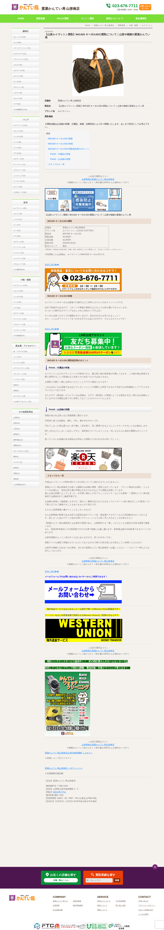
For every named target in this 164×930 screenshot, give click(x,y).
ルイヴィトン (147, 25)
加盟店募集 (77, 901)
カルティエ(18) (19, 70)
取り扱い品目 (121, 905)
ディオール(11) (19, 181)
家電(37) (16, 434)
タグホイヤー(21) (19, 54)
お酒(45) (16, 417)
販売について (102, 905)
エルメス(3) (17, 98)
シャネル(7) (17, 219)
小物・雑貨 (133, 25)
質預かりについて (115, 18)
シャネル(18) (18, 136)
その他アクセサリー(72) (22, 402)
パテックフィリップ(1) (21, 48)
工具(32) (16, 429)
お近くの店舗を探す (145, 910)
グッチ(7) (16, 225)
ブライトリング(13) (20, 59)
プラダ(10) (17, 153)
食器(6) (16, 479)
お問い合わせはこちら (145, 7)
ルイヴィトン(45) (19, 208)
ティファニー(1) (19, 164)
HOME (21, 18)
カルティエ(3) (18, 159)
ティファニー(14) (19, 319)
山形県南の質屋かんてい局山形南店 (98, 179)
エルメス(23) (18, 291)
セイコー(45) (18, 76)
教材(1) (16, 456)
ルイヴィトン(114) (20, 125)
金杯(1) (16, 385)
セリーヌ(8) (17, 187)
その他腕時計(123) (20, 109)
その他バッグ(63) (19, 192)
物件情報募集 (78, 905)
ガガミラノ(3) (18, 87)
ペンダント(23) (19, 379)
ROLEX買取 (63, 18)
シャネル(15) (18, 297)
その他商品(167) (19, 484)
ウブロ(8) (16, 104)
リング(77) (17, 357)
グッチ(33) (17, 142)
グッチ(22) (17, 302)
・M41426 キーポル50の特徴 (59, 144)
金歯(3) (16, 390)
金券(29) (16, 423)
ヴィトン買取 (87, 18)
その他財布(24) (19, 269)
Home (87, 25)
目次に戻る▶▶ (52, 265)
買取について (102, 910)
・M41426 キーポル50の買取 (59, 139)
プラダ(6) (16, 236)
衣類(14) (16, 473)
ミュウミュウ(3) (19, 258)
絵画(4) (16, 468)
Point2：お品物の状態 (60, 159)
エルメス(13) (18, 131)
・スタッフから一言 (55, 164)
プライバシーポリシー (146, 905)
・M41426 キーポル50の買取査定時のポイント (67, 149)
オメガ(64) (17, 42)
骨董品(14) (17, 445)
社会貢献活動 (58, 910)
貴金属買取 (141, 18)
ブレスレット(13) (19, 374)
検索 (117, 880)
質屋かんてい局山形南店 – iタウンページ (63, 768)
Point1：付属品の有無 (60, 154)
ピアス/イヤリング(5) (21, 368)
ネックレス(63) (19, 363)
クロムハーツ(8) (19, 324)
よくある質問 (143, 914)
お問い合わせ (143, 901)
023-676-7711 (122, 5)
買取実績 (40, 18)
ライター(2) (17, 462)
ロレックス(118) (19, 37)
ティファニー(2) (19, 247)
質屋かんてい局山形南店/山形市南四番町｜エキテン (69, 753)
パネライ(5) (17, 93)
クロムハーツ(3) (19, 264)
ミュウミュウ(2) (19, 176)
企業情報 (56, 905)
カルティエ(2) (18, 242)
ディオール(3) (18, 253)
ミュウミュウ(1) (19, 330)
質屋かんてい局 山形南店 (104, 25)
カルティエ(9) (18, 313)
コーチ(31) (17, 148)
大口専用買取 (121, 901)
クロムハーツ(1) (19, 170)
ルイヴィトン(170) (20, 285)
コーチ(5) (16, 230)
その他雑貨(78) (19, 336)
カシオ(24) (17, 81)
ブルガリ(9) (17, 65)
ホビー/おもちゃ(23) (20, 451)
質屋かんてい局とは (60, 901)
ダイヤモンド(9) (19, 396)
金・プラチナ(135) (20, 351)
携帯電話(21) (18, 440)
